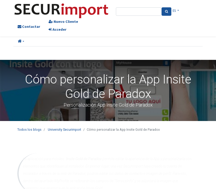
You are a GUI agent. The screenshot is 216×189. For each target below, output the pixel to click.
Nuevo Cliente (63, 21)
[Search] (166, 11)
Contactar (29, 26)
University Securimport (64, 130)
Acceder (57, 29)
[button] (21, 41)
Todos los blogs (29, 130)
